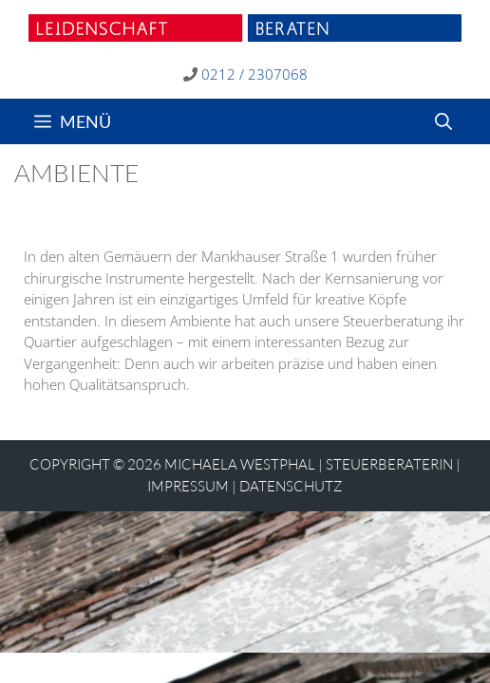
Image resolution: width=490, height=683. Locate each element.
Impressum (188, 486)
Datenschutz (291, 486)
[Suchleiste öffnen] (443, 121)
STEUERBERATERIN (389, 464)
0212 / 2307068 (254, 74)
